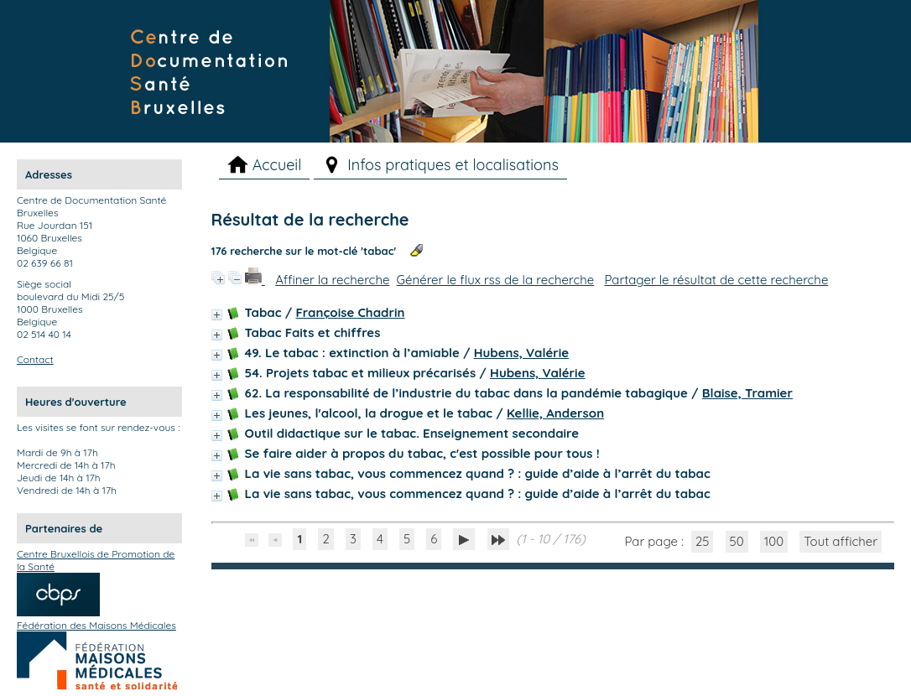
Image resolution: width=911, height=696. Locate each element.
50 (737, 541)
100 (773, 541)
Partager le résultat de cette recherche (716, 280)
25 (702, 541)
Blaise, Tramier (747, 393)
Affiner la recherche (332, 280)
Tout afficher (840, 541)
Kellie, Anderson (555, 413)
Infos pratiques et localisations (453, 164)
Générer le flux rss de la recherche (496, 280)
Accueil (277, 164)
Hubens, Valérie (521, 353)
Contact (35, 359)
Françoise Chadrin (349, 312)
